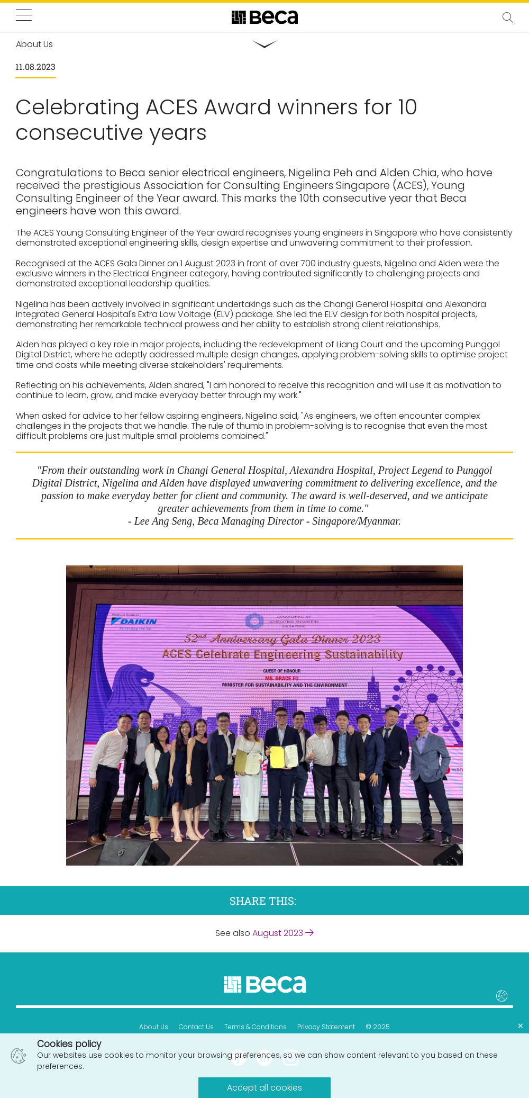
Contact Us (196, 1026)
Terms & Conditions (255, 1026)
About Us (153, 1026)
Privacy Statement (326, 1026)
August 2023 (283, 933)
